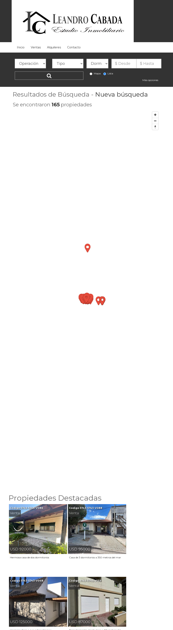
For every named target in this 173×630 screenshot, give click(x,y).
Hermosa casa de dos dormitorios (29, 557)
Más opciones (150, 80)
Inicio (21, 47)
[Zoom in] (155, 115)
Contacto (74, 47)
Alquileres (54, 47)
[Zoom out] (155, 121)
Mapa (95, 73)
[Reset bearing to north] (155, 127)
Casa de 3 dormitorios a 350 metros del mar (95, 557)
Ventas (36, 47)
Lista (108, 73)
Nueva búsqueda (121, 94)
